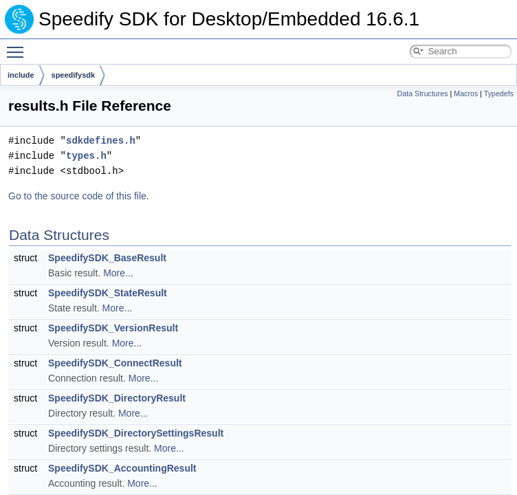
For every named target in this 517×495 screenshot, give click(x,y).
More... (118, 272)
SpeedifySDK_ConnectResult (115, 363)
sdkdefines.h (100, 140)
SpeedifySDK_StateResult (107, 292)
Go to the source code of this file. (78, 195)
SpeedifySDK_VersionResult (113, 327)
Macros (466, 93)
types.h (86, 155)
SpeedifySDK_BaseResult (107, 257)
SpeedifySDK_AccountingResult (122, 468)
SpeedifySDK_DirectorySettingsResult (135, 433)
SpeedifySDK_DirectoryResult (117, 398)
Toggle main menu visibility (18, 46)
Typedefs (499, 93)
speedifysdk (74, 75)
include (21, 75)
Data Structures (422, 93)
